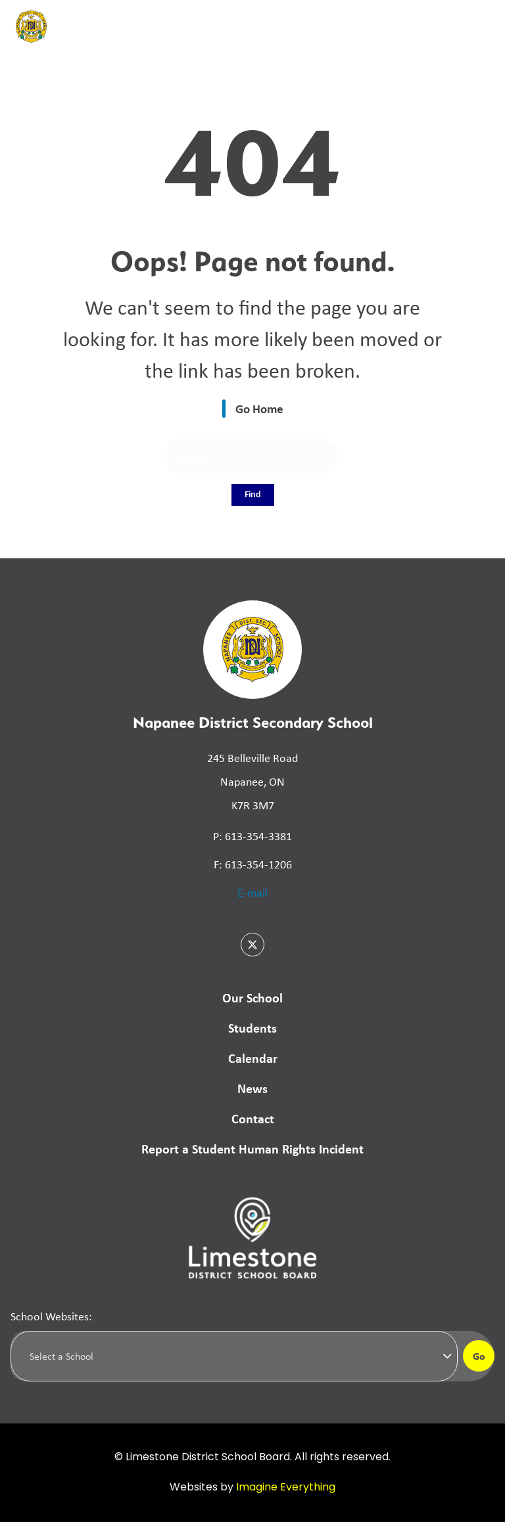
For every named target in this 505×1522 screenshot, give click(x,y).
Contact (252, 1118)
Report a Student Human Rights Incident (252, 1148)
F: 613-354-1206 (253, 864)
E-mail (252, 892)
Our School (252, 997)
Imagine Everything (285, 1488)
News (252, 1088)
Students (252, 1028)
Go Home (259, 408)
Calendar (252, 1058)
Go (479, 1356)
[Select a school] (234, 1355)
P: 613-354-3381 (252, 835)
